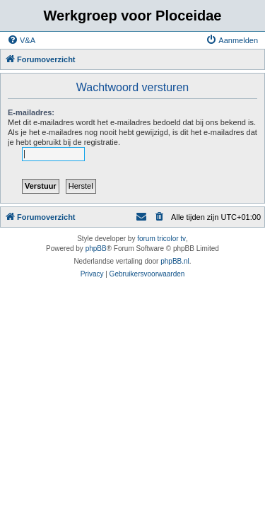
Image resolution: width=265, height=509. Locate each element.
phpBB (96, 248)
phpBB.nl (174, 261)
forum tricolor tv (161, 238)
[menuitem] (21, 40)
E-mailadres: (31, 112)
